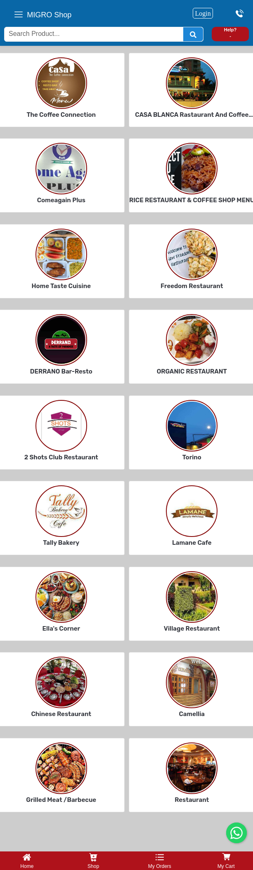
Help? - (230, 32)
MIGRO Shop (49, 15)
